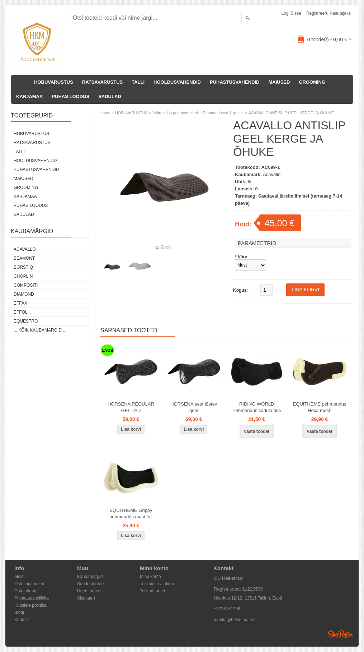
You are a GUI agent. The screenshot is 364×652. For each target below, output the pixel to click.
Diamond (24, 294)
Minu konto (150, 576)
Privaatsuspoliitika (31, 598)
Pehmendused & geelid (223, 113)
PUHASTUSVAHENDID (234, 82)
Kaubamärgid (90, 576)
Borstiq (23, 267)
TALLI (138, 82)
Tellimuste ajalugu (157, 583)
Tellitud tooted (153, 590)
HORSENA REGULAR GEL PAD (131, 407)
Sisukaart (86, 598)
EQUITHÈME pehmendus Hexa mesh (319, 407)
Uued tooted (88, 590)
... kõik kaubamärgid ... (40, 330)
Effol (21, 312)
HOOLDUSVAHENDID (177, 82)
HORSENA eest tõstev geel (193, 407)
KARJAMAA (29, 96)
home (105, 113)
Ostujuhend (25, 590)
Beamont (24, 258)
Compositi (26, 285)
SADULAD (109, 96)
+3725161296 (227, 608)
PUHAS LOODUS (70, 96)
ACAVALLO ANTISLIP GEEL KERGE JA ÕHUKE (291, 113)
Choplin (23, 276)
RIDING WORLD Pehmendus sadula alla (256, 407)
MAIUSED (279, 82)
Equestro (26, 321)
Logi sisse (291, 13)
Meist (19, 576)
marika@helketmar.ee (235, 619)
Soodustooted (90, 583)
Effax (20, 303)
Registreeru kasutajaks (328, 13)
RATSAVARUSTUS (102, 82)
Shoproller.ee (340, 634)
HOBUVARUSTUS (53, 82)
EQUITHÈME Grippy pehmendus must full (130, 513)
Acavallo (25, 249)
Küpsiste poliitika (30, 605)
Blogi (19, 612)
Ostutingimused (29, 583)
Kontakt (21, 619)
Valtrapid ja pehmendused (175, 113)
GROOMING (312, 82)
